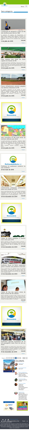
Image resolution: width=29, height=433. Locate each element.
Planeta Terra (21, 392)
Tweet (23, 42)
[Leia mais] (23, 40)
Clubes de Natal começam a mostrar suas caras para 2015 (13, 239)
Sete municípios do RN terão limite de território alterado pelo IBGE (13, 138)
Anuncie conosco (14, 419)
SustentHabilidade (22, 367)
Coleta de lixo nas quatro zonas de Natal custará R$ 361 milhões (13, 293)
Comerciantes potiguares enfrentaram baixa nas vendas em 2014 (13, 188)
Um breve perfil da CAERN (23, 380)
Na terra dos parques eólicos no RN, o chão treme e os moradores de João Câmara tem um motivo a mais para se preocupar (23, 396)
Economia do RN (22, 378)
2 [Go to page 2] (11, 358)
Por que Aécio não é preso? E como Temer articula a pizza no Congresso (23, 375)
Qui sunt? (21, 368)
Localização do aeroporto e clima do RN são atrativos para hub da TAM (13, 32)
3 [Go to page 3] (13, 358)
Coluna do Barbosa (23, 372)
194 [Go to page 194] (24, 358)
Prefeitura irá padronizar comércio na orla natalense (13, 167)
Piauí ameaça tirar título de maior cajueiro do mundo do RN (13, 60)
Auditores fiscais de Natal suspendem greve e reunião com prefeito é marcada (13, 266)
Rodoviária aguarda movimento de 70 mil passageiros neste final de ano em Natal (13, 343)
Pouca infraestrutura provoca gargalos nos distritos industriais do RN (13, 87)
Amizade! (21, 364)
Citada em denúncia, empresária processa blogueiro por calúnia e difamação (23, 387)
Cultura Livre (21, 363)
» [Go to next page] (26, 358)
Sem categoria (6, 11)
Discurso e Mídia (22, 383)
